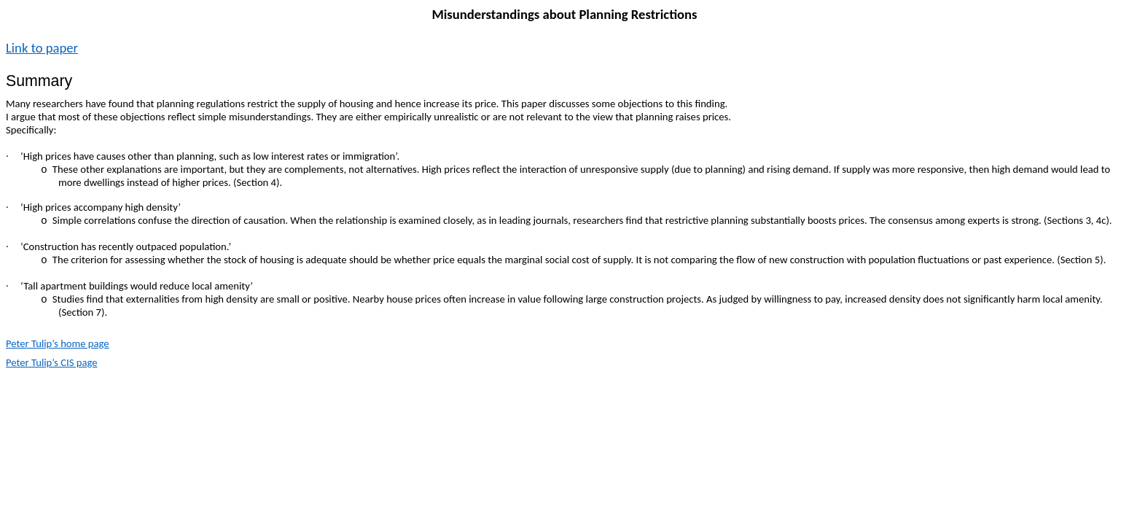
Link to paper (42, 47)
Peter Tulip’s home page (57, 343)
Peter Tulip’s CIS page (51, 362)
